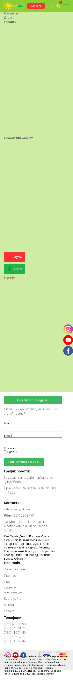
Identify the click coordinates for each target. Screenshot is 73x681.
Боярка (9, 558)
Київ (7, 536)
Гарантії (10, 36)
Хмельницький (39, 540)
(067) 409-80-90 (52, 6)
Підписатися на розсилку (23, 461)
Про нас (10, 23)
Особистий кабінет (18, 166)
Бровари (10, 555)
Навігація (12, 562)
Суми (7, 540)
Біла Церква (33, 551)
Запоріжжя (11, 544)
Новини (10, 452)
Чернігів (22, 547)
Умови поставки (16, 19)
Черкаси (33, 547)
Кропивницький (14, 551)
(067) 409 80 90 (15, 624)
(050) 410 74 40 (15, 632)
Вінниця (24, 540)
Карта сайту (12, 598)
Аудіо (18, 299)
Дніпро (24, 536)
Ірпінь (20, 555)
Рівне (45, 544)
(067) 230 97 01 (19, 515)
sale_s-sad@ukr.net (17, 509)
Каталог (36, 6)
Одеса (45, 536)
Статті (8, 32)
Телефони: (13, 617)
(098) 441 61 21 (15, 628)
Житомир (10, 547)
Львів (15, 540)
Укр (6, 319)
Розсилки (10, 448)
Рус (12, 319)
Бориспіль (48, 551)
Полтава (35, 536)
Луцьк (37, 544)
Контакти (11, 27)
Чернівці (44, 547)
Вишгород (31, 555)
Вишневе (44, 555)
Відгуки (9, 605)
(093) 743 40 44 (15, 641)
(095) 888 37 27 (15, 637)
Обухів (18, 558)
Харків (14, 536)
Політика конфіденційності (16, 590)
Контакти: (12, 502)
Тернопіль (26, 544)
